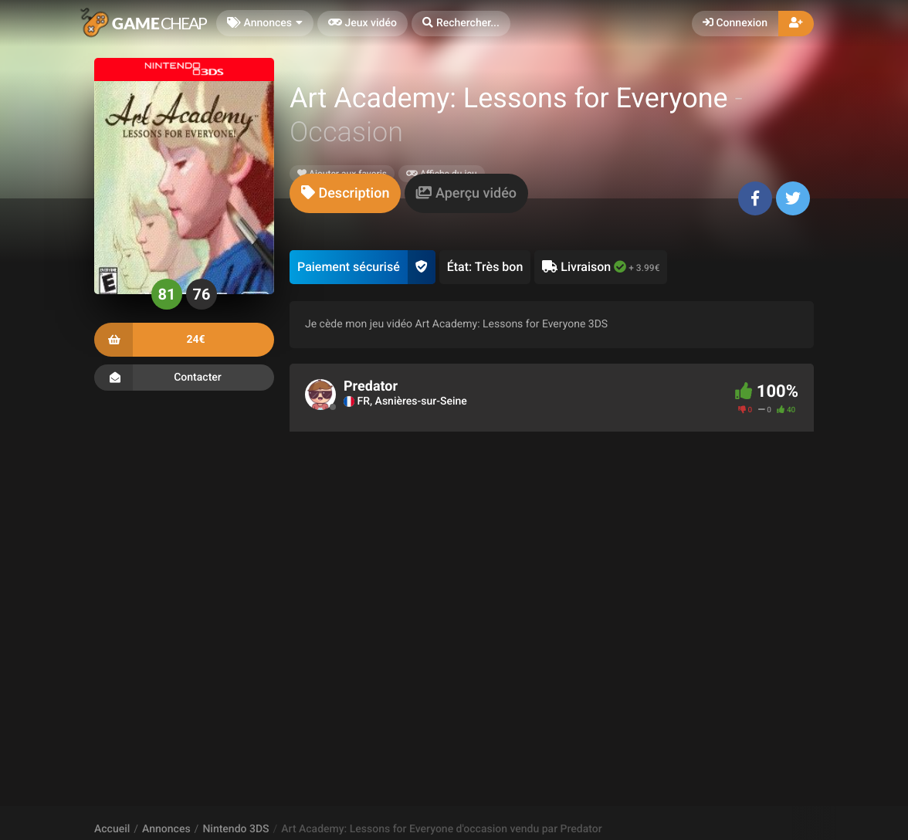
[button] (461, 23)
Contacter (184, 377)
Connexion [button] (735, 23)
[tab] (345, 193)
